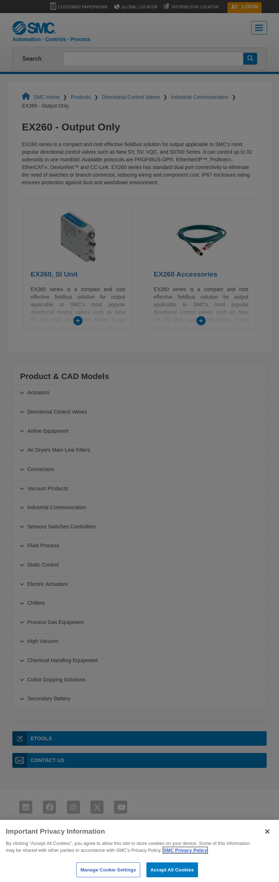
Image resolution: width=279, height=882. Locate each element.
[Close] (267, 837)
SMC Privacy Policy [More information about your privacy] (185, 856)
